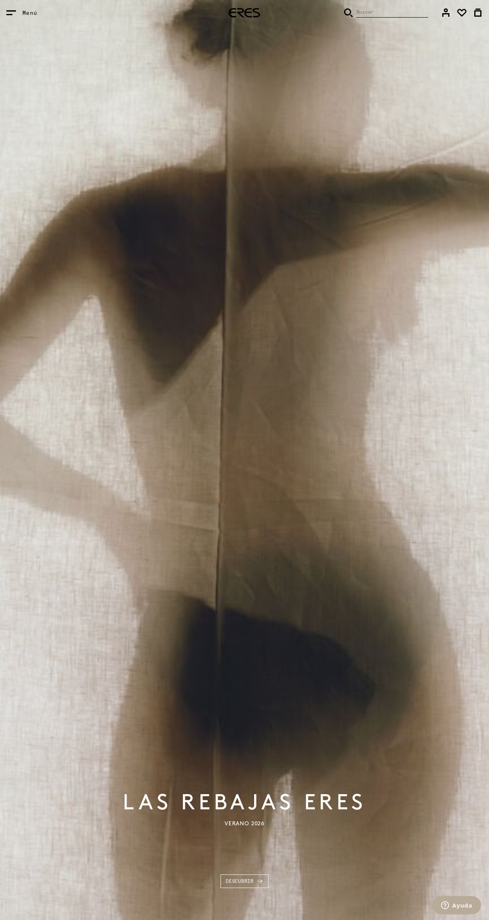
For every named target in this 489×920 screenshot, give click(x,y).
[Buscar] (386, 13)
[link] (446, 13)
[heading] (244, 13)
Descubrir (244, 881)
